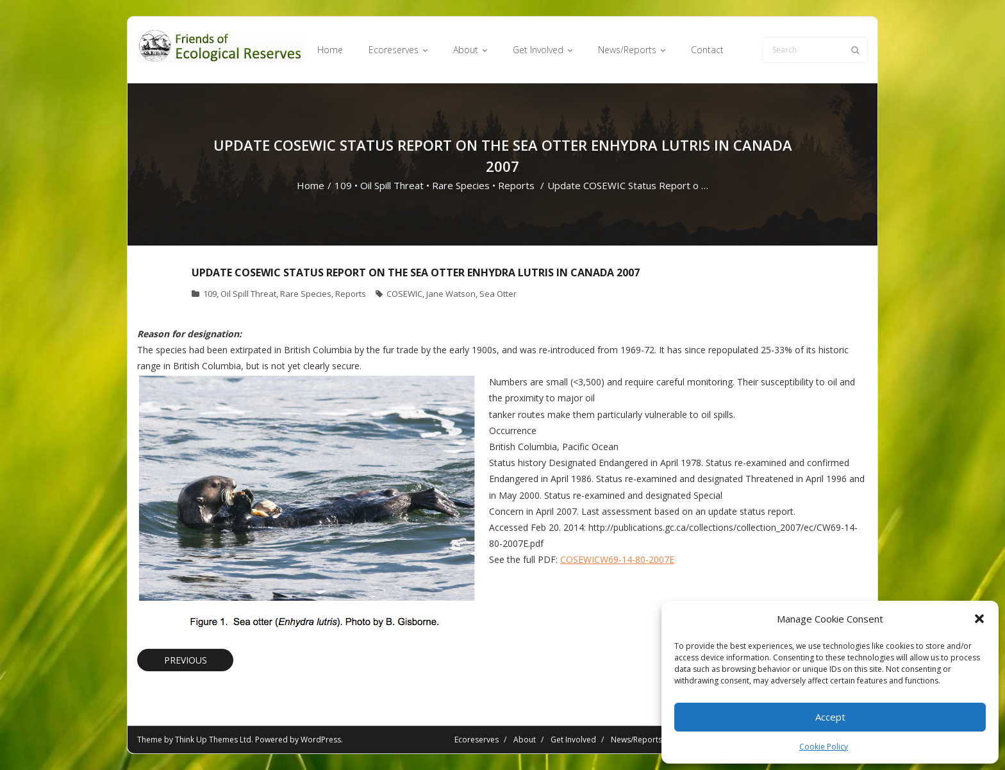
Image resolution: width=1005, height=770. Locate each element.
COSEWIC (404, 293)
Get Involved (573, 739)
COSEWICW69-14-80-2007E (617, 559)
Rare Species (461, 185)
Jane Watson (451, 293)
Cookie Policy (823, 746)
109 (343, 185)
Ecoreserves (476, 739)
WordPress (321, 739)
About (524, 739)
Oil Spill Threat (392, 185)
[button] (979, 618)
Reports (516, 185)
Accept (830, 716)
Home (310, 185)
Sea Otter (498, 293)
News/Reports (636, 739)
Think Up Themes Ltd (213, 739)
